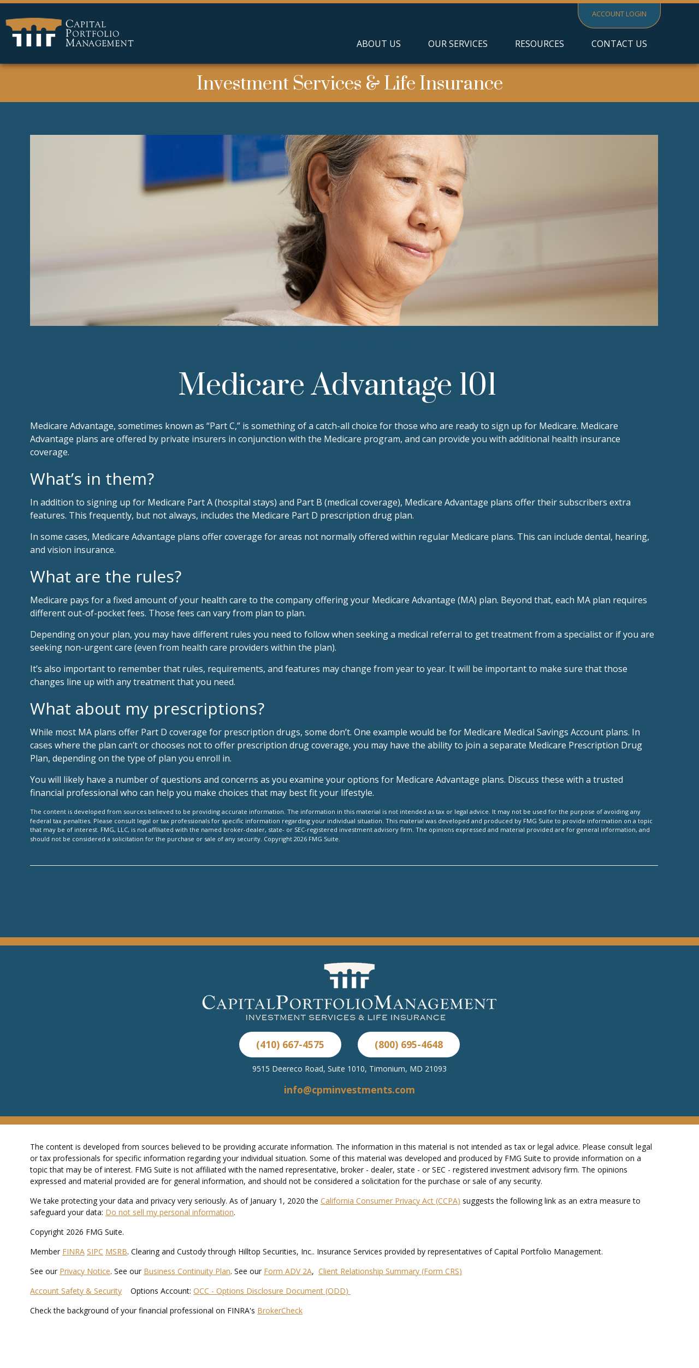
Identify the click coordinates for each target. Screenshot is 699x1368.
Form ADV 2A (288, 1271)
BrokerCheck (280, 1310)
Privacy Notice (85, 1271)
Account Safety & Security (76, 1291)
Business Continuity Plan (187, 1271)
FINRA (73, 1251)
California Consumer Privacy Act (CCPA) (390, 1200)
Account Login (619, 14)
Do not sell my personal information (169, 1212)
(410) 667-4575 (290, 1044)
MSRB (116, 1251)
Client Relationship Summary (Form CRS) (390, 1271)
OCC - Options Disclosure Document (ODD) (272, 1291)
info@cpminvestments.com (349, 1089)
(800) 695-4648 (409, 1044)
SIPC (95, 1251)
